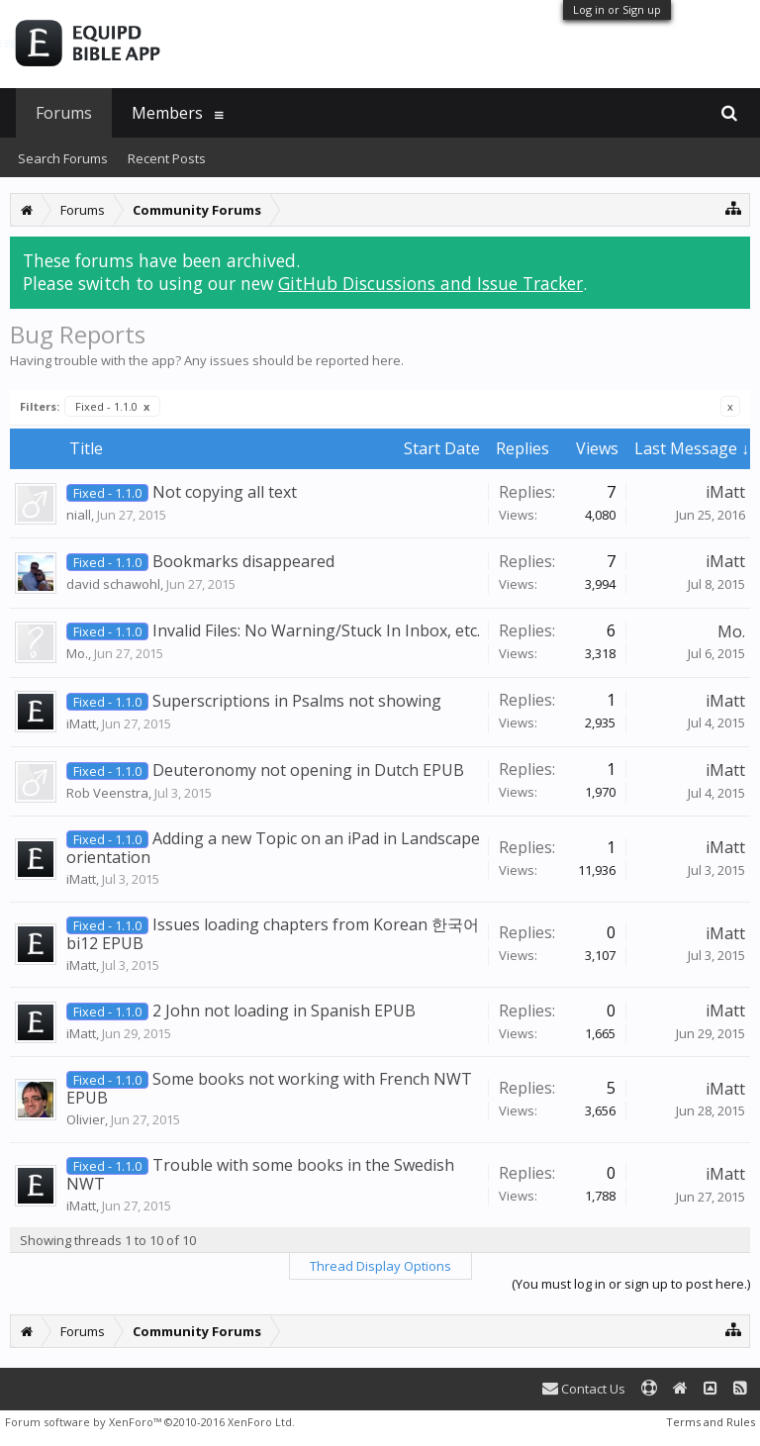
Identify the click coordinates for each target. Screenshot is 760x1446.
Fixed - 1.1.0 (112, 406)
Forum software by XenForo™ (150, 1421)
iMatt (725, 492)
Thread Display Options (380, 1266)
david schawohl (113, 584)
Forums (64, 113)
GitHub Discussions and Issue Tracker (430, 283)
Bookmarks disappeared (243, 561)
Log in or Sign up (617, 9)
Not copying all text (224, 492)
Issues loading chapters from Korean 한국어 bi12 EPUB (272, 934)
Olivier (85, 1119)
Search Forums (63, 158)
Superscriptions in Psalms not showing (296, 701)
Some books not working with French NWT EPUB (269, 1088)
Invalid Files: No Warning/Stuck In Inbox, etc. (316, 630)
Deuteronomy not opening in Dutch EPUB (308, 770)
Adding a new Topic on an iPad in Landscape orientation (273, 847)
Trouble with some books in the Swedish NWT (260, 1174)
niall (78, 515)
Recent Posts (167, 158)
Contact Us (583, 1389)
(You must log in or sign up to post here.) (631, 1284)
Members (167, 113)
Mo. (77, 653)
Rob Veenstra (107, 793)
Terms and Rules (710, 1421)
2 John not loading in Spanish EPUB (284, 1010)
